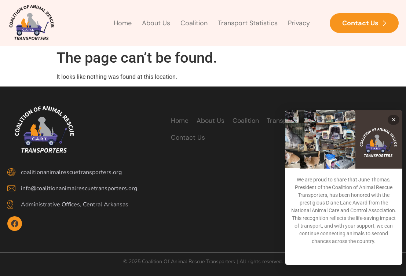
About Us (156, 23)
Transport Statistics (248, 23)
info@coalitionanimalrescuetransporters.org (79, 188)
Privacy (299, 23)
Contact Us (188, 137)
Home (123, 23)
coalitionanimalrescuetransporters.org (71, 172)
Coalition (194, 23)
